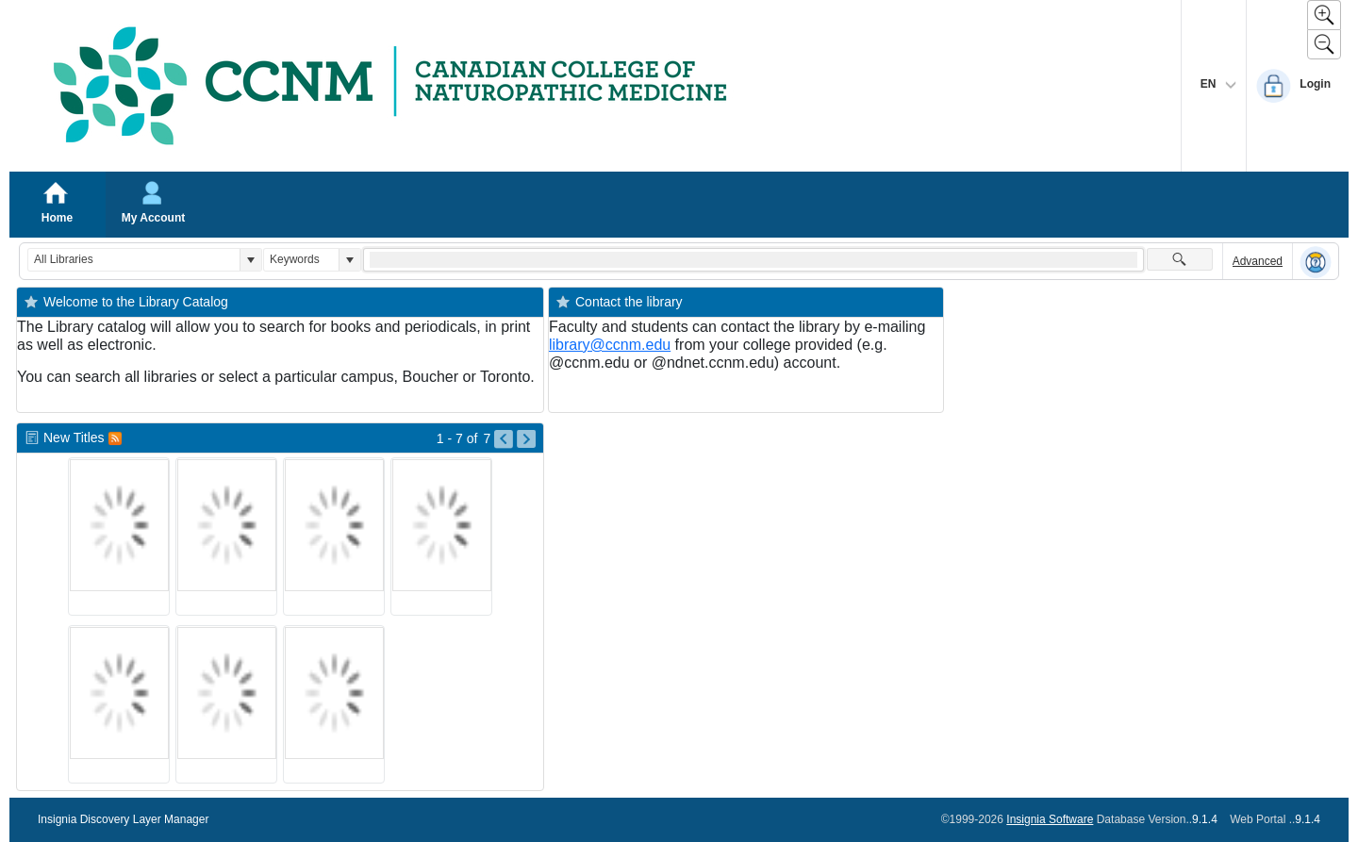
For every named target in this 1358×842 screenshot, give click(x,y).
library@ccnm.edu (610, 345)
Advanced (1258, 261)
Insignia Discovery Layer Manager (123, 819)
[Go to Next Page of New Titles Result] (526, 439)
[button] (250, 260)
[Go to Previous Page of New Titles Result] (503, 439)
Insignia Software (1049, 819)
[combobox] (134, 260)
